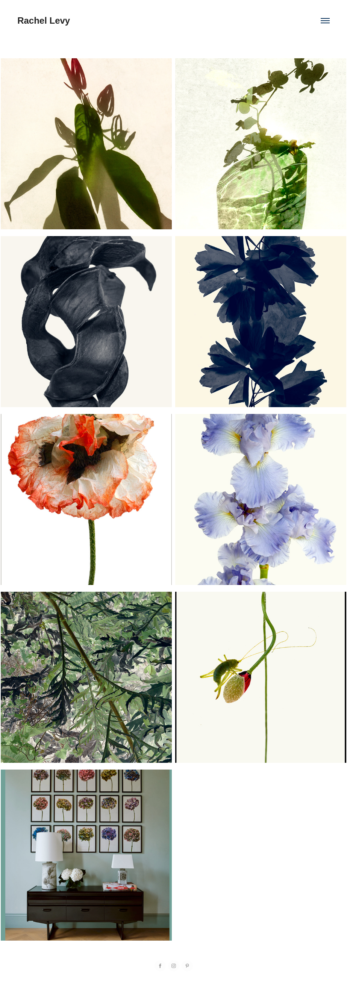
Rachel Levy (43, 20)
